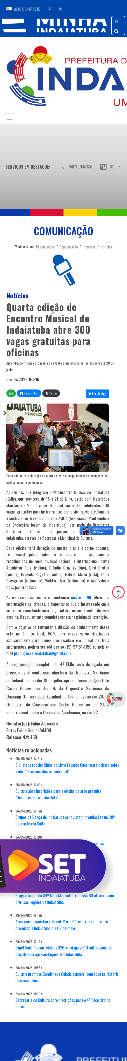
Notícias (106, 247)
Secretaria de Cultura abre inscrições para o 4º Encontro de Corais (62, 1003)
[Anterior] (63, 166)
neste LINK (81, 597)
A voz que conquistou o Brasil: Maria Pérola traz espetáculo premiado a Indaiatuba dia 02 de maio (61, 924)
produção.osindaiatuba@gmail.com (42, 653)
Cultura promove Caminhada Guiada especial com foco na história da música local (67, 977)
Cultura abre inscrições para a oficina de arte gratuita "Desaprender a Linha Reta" (58, 794)
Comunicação (69, 247)
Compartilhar (29, 393)
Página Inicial (45, 247)
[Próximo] (119, 166)
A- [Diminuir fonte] (50, 9)
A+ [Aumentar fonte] (61, 9)
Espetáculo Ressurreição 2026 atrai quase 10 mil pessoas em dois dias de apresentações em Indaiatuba (64, 950)
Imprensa (89, 247)
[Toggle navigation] (9, 117)
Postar (51, 393)
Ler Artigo (97, 394)
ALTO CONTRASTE (27, 9)
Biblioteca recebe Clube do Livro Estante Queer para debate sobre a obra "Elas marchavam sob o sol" (67, 768)
